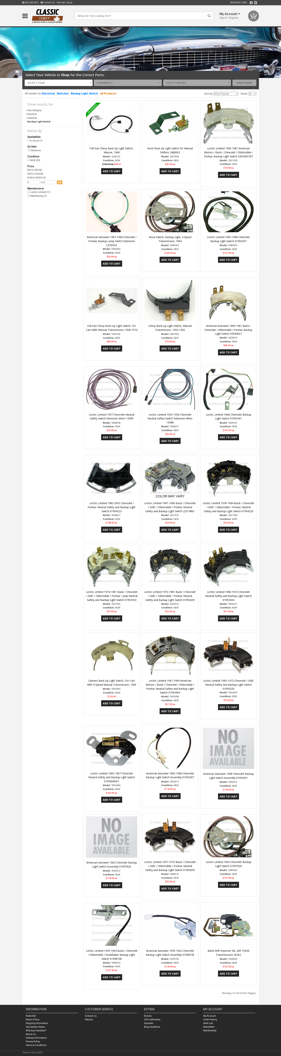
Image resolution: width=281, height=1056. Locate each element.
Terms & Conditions (36, 1045)
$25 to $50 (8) (34, 170)
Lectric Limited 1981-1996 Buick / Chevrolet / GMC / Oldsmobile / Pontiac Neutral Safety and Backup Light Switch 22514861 (170, 507)
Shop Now (244, 83)
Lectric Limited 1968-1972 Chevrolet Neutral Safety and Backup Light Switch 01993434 (228, 596)
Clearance (34, 150)
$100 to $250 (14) (36, 177)
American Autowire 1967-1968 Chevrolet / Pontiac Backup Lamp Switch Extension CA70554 (111, 241)
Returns (89, 1019)
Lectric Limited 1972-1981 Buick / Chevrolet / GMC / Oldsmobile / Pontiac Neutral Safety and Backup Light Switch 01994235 (170, 596)
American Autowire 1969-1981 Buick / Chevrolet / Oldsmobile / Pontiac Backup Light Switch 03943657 (228, 330)
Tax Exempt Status (35, 1026)
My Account (209, 1015)
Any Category (34, 110)
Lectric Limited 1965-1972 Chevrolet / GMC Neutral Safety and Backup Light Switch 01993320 (228, 684)
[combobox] (59, 83)
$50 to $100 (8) (35, 173)
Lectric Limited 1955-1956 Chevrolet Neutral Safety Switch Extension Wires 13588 (170, 418)
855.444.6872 (30, 2)
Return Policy (32, 1019)
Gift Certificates (152, 1019)
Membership (210, 1030)
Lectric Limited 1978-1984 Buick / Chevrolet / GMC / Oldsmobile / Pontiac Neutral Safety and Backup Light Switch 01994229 (228, 507)
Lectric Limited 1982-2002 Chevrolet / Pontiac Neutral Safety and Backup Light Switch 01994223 (111, 507)
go (59, 182)
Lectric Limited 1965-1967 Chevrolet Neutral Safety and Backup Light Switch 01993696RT (111, 777)
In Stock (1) (34, 140)
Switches (63, 93)
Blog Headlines (152, 1026)
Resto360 (31, 1015)
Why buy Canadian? (36, 1030)
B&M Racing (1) (37, 195)
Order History (210, 1019)
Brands (148, 1015)
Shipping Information (37, 1023)
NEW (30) (33, 160)
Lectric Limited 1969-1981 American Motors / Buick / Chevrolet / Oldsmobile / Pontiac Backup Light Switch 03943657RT (228, 152)
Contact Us (48, 2)
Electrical (48, 93)
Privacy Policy (33, 1041)
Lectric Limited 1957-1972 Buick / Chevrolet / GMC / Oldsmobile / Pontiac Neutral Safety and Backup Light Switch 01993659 (170, 866)
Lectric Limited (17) (39, 192)
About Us (31, 1034)
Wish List (208, 1023)
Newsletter (209, 1026)
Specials (148, 1023)
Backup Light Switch (84, 93)
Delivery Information (36, 1037)
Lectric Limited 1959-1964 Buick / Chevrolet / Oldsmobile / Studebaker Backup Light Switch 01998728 (111, 954)
